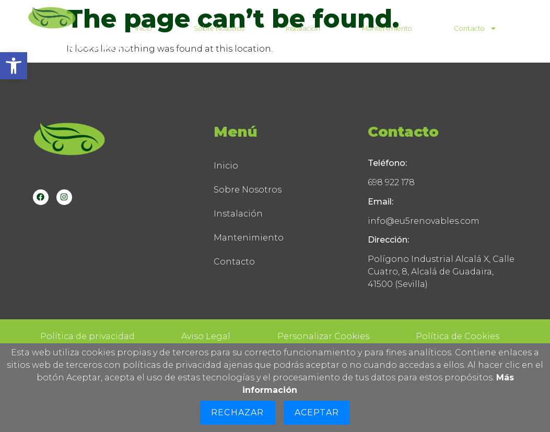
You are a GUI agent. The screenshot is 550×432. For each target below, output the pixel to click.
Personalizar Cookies (323, 336)
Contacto (475, 28)
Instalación (303, 28)
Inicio (143, 28)
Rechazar (237, 412)
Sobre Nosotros (219, 28)
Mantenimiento (387, 28)
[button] (13, 65)
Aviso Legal (205, 336)
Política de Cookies (457, 336)
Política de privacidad (87, 336)
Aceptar (317, 412)
